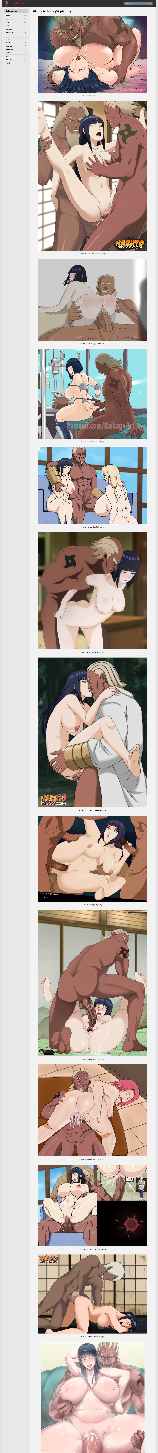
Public (8, 63)
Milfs (7, 36)
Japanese (9, 19)
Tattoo (8, 53)
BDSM (8, 43)
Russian (8, 60)
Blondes (8, 29)
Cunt (7, 26)
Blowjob (8, 46)
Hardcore (9, 49)
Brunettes (9, 32)
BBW (7, 56)
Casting (8, 39)
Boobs (8, 16)
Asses (7, 22)
